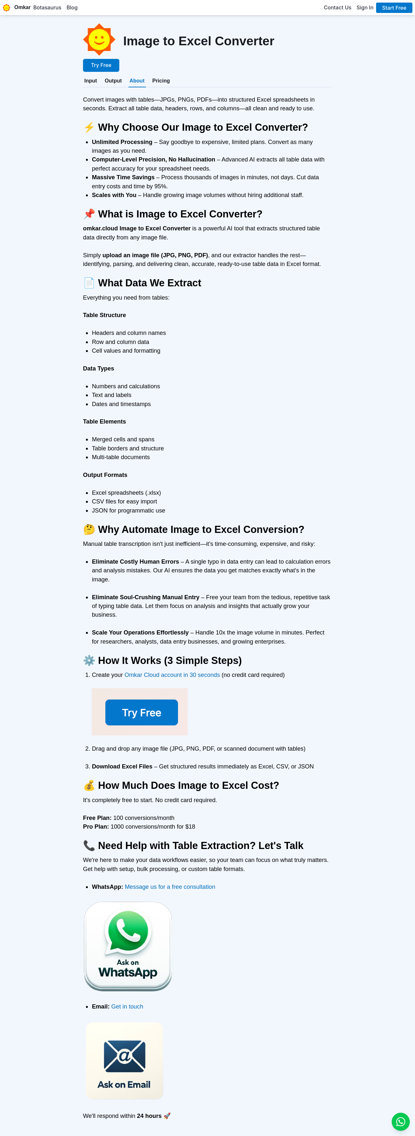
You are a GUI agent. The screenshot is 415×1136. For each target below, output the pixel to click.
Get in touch (127, 1006)
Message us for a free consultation (170, 886)
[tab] (90, 80)
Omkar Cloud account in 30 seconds (172, 674)
